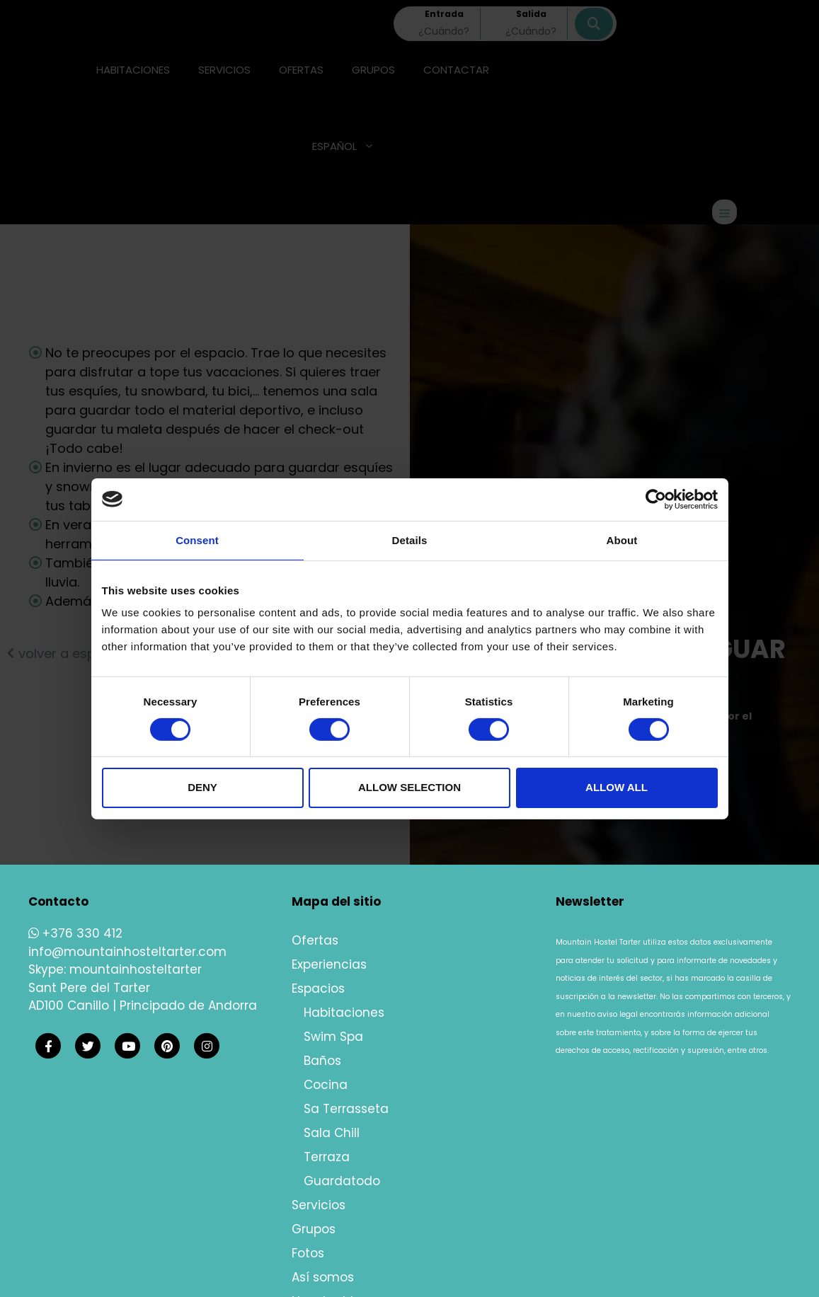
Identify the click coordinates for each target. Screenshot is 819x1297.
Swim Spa (333, 1036)
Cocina (326, 1084)
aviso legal (617, 1014)
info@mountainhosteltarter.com (127, 951)
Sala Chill (332, 1132)
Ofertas (315, 940)
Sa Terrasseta (346, 1108)
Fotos (308, 1253)
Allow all (616, 787)
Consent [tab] (197, 540)
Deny (202, 787)
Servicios (318, 1205)
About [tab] (622, 540)
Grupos (314, 1229)
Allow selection (409, 787)
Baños (322, 1060)
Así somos (323, 1277)
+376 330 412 (75, 933)
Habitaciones (344, 1012)
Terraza (327, 1156)
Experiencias (329, 964)
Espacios (318, 988)
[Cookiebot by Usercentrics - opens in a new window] (656, 498)
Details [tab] (410, 540)
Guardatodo (342, 1180)
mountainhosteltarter (135, 969)
